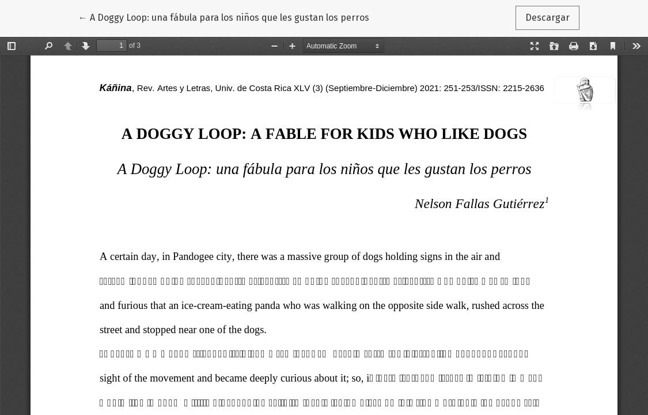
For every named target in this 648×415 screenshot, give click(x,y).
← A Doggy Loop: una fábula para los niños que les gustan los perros (223, 16)
